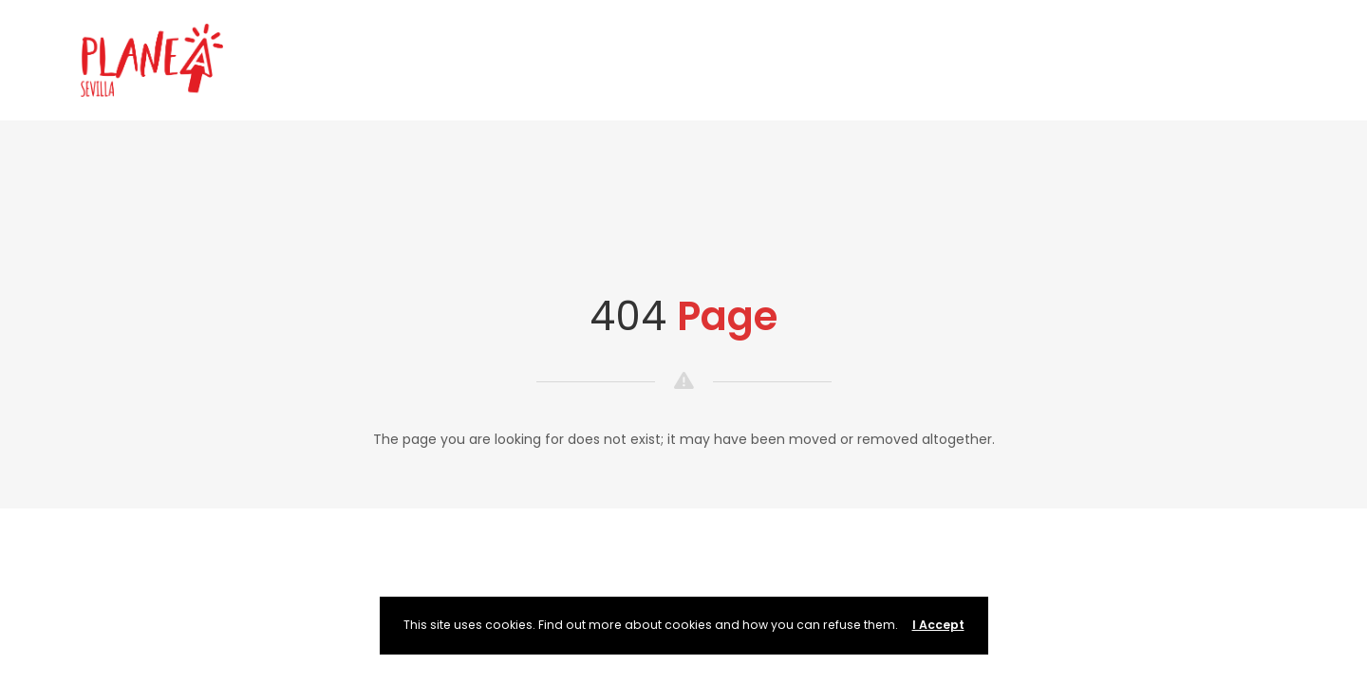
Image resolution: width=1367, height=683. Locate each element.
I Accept (938, 625)
